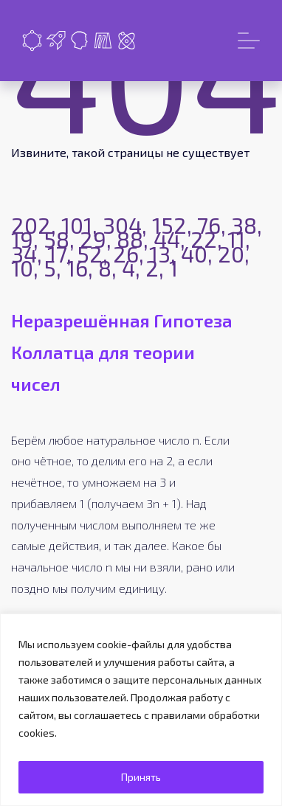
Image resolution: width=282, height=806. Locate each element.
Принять (141, 777)
